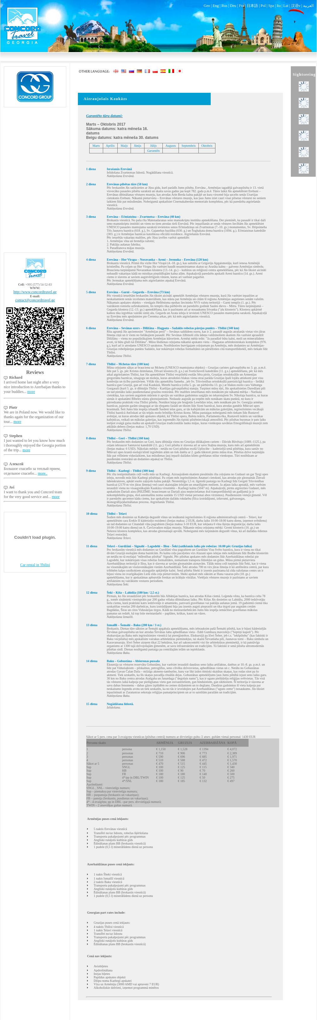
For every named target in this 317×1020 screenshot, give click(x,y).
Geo (207, 5)
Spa (271, 5)
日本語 (252, 5)
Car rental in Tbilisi (35, 565)
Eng (216, 5)
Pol (263, 5)
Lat (285, 5)
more (31, 391)
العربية (308, 5)
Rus (224, 5)
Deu (233, 5)
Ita (279, 5)
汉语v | (297, 5)
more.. (43, 473)
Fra (241, 5)
